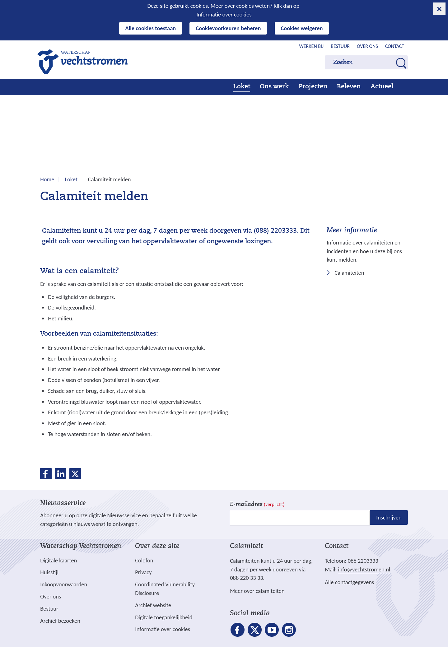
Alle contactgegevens (349, 582)
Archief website (153, 605)
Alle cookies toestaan (150, 28)
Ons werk (274, 87)
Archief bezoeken (60, 620)
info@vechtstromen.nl (364, 569)
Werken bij (311, 46)
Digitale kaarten (58, 560)
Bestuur (340, 46)
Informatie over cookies (224, 14)
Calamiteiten (349, 273)
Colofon (144, 560)
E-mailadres (257, 505)
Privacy (143, 572)
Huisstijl (49, 572)
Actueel (382, 87)
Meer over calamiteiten (257, 590)
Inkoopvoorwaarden (63, 584)
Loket (241, 87)
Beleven (349, 87)
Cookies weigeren (302, 28)
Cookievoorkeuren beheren (228, 28)
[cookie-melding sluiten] (439, 8)
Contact (394, 46)
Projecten (313, 87)
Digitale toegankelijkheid (163, 617)
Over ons (367, 46)
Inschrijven (388, 517)
